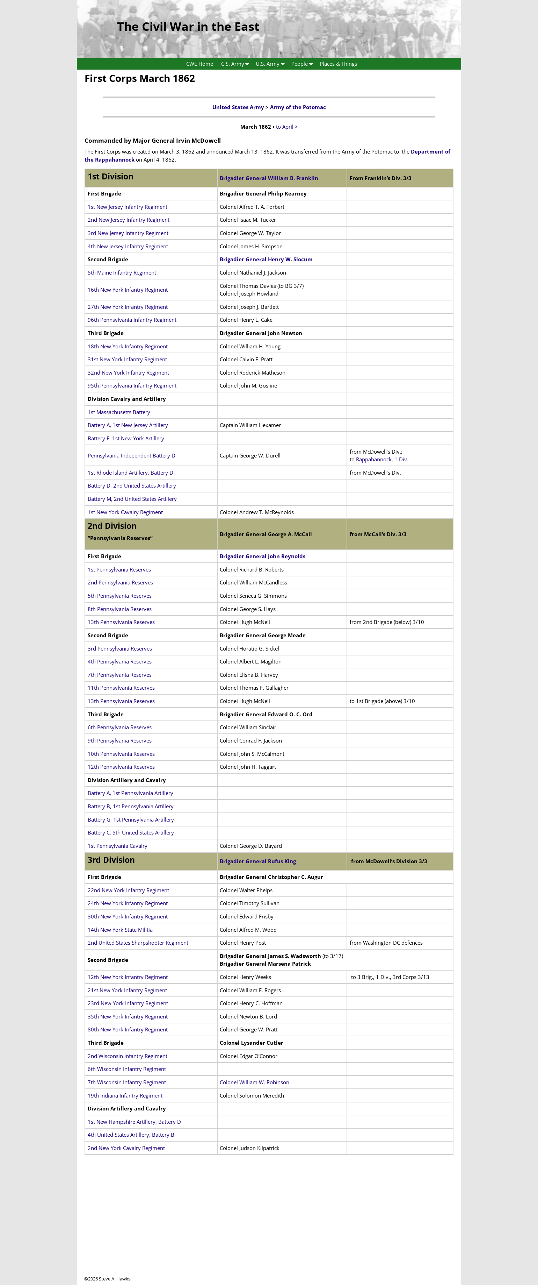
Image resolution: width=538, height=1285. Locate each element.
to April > (287, 126)
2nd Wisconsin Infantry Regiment (127, 1055)
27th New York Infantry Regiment (128, 306)
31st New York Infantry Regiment (127, 359)
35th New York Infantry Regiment (128, 1016)
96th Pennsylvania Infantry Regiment (132, 319)
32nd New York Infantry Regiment (128, 372)
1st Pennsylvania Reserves (119, 569)
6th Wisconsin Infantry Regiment (127, 1068)
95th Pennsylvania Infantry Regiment (132, 385)
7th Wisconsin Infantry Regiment (127, 1082)
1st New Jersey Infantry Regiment (127, 206)
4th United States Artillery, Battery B (131, 1134)
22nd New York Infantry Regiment (128, 890)
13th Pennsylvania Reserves (121, 621)
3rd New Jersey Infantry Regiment (128, 232)
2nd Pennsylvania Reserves (120, 582)
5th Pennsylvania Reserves (120, 595)
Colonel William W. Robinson (254, 1082)
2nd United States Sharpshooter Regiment (138, 942)
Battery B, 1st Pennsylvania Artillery (131, 806)
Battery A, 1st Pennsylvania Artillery (130, 792)
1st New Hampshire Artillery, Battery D (134, 1121)
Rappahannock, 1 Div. (382, 459)
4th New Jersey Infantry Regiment (128, 246)
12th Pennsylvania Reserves (121, 766)
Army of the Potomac (298, 107)
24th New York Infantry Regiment (128, 903)
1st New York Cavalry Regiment (125, 512)
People (303, 64)
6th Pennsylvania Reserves (120, 727)
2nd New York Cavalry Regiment (126, 1147)
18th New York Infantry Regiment (128, 346)
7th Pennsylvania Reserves (120, 674)
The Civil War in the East (188, 26)
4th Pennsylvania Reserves (120, 661)
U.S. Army (272, 64)
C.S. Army (236, 64)
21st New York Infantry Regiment (127, 990)
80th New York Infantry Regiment (128, 1029)
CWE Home (199, 63)
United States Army (238, 107)
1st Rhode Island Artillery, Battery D (130, 472)
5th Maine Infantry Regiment (122, 272)
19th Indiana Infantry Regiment (125, 1095)
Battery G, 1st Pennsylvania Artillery (131, 819)
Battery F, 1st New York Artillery (126, 438)
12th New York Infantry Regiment (128, 976)
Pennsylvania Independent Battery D (131, 455)
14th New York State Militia (120, 929)
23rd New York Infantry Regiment (128, 1003)
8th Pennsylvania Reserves (120, 608)
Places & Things (338, 63)
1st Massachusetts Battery (119, 412)
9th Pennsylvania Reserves (120, 740)
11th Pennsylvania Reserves (121, 687)
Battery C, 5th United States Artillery (131, 832)
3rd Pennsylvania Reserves (120, 648)
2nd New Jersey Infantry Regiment (128, 219)
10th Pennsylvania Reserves (121, 753)
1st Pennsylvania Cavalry (117, 845)
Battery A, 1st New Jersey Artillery (128, 424)
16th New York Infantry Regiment (128, 289)
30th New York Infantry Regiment (128, 916)
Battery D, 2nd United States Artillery (132, 485)
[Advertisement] (269, 1227)
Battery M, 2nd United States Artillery (132, 498)
